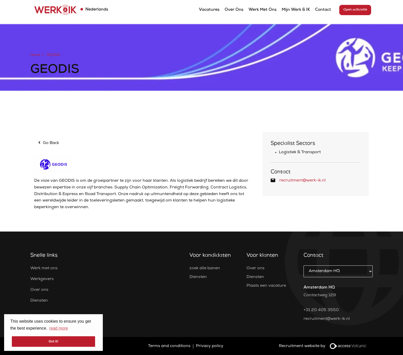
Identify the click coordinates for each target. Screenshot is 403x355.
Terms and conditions (169, 346)
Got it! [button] (53, 341)
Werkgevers (42, 279)
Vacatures (209, 10)
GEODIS (53, 55)
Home (35, 55)
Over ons (234, 10)
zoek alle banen (204, 268)
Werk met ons (263, 10)
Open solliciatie (355, 10)
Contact (323, 10)
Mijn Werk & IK (296, 10)
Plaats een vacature (266, 286)
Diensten (39, 301)
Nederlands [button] (96, 10)
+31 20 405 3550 (321, 310)
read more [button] (58, 328)
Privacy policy (209, 346)
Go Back (51, 143)
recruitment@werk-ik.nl (302, 181)
